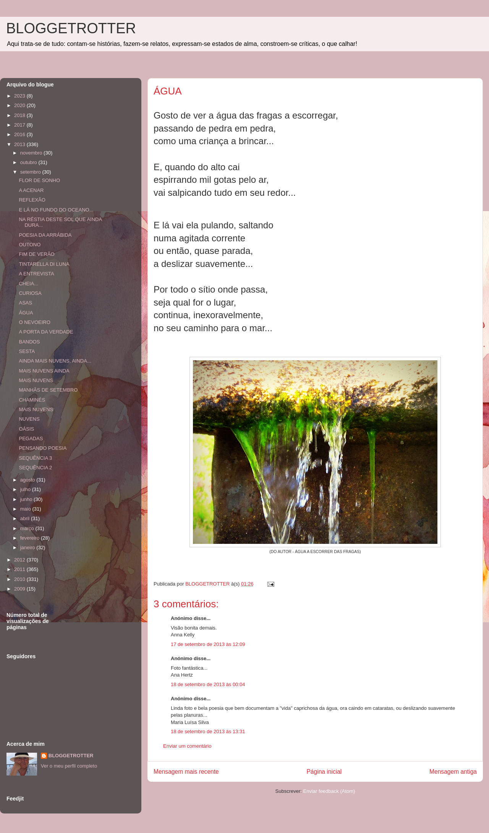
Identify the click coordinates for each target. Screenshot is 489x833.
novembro (32, 153)
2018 (20, 115)
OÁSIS (26, 429)
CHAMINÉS (32, 400)
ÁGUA (26, 313)
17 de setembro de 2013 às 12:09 (208, 644)
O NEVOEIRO (34, 322)
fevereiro (30, 538)
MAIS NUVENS (36, 380)
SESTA (27, 351)
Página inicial (324, 771)
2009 (20, 589)
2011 (20, 569)
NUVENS (29, 419)
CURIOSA (30, 293)
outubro (29, 162)
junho (27, 499)
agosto (28, 480)
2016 (20, 134)
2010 (20, 579)
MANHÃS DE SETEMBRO (48, 390)
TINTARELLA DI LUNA (44, 264)
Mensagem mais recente (186, 771)
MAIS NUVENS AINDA (44, 371)
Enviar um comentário (187, 746)
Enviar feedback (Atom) (329, 791)
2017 (20, 125)
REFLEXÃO (32, 200)
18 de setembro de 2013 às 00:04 (208, 684)
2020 (20, 105)
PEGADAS (31, 438)
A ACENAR (31, 190)
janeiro (28, 547)
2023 (20, 96)
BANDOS (29, 342)
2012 (20, 560)
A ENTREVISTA (36, 274)
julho (26, 489)
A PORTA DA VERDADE (46, 332)
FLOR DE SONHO (39, 180)
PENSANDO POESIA (42, 448)
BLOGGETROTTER (71, 28)
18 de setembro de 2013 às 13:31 (208, 731)
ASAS (25, 303)
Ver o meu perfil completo (69, 766)
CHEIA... (28, 283)
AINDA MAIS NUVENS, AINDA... (55, 361)
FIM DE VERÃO (36, 254)
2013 (20, 144)
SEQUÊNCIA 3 (35, 458)
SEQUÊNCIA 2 (35, 467)
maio (26, 509)
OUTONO (29, 244)
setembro (31, 172)
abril (25, 518)
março (28, 528)
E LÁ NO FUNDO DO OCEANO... (56, 210)
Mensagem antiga (453, 771)
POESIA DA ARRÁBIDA (45, 235)
